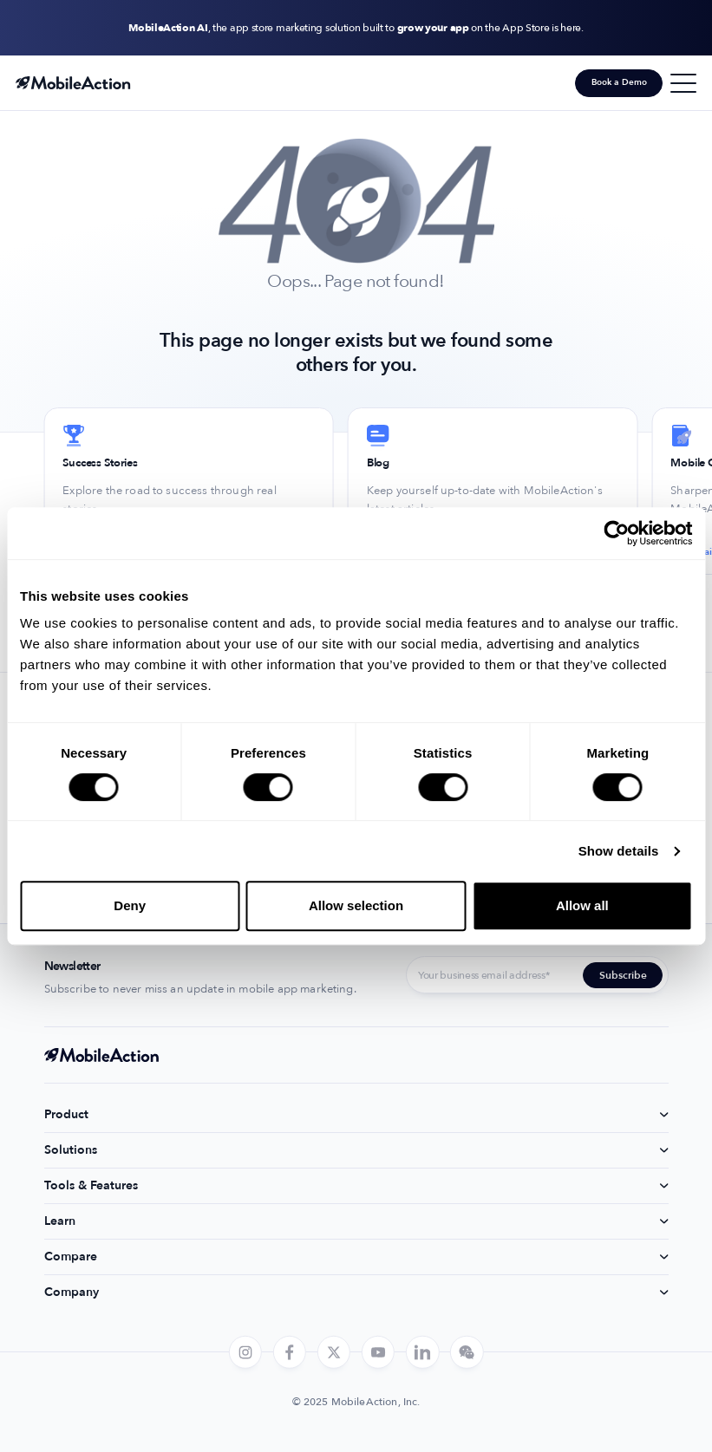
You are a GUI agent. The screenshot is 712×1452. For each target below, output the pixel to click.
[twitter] (333, 1352)
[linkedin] (422, 1352)
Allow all (582, 905)
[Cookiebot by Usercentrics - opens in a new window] (616, 533)
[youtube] (378, 1352)
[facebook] (289, 1352)
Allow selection (356, 905)
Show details (618, 850)
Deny (130, 905)
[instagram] (244, 1352)
